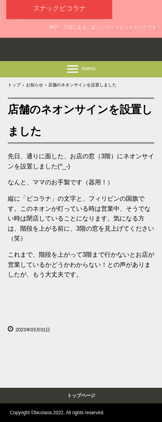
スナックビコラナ (59, 8)
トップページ (81, 395)
